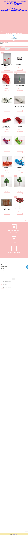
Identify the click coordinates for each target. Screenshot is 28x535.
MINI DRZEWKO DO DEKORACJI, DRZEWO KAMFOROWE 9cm (7, 188)
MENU (14, 40)
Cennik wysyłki (4, 266)
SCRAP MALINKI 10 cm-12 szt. (20, 208)
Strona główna (4, 260)
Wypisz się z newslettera (14, 280)
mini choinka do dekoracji (20, 85)
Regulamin (3, 264)
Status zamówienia (4, 262)
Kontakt (2, 268)
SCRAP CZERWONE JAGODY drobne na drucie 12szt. (7, 65)
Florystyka (5, 42)
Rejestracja (19, 33)
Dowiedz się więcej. (15, 534)
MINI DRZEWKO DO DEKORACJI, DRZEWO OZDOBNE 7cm (19, 188)
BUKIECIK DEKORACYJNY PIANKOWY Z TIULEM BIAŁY (19, 106)
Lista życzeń (8, 33)
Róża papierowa (19, 126)
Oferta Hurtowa (3, 288)
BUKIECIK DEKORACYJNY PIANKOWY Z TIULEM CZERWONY (6, 127)
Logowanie (14, 33)
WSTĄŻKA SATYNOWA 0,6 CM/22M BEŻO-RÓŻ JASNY (6, 209)
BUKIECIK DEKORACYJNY (20, 64)
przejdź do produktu (6, 69)
